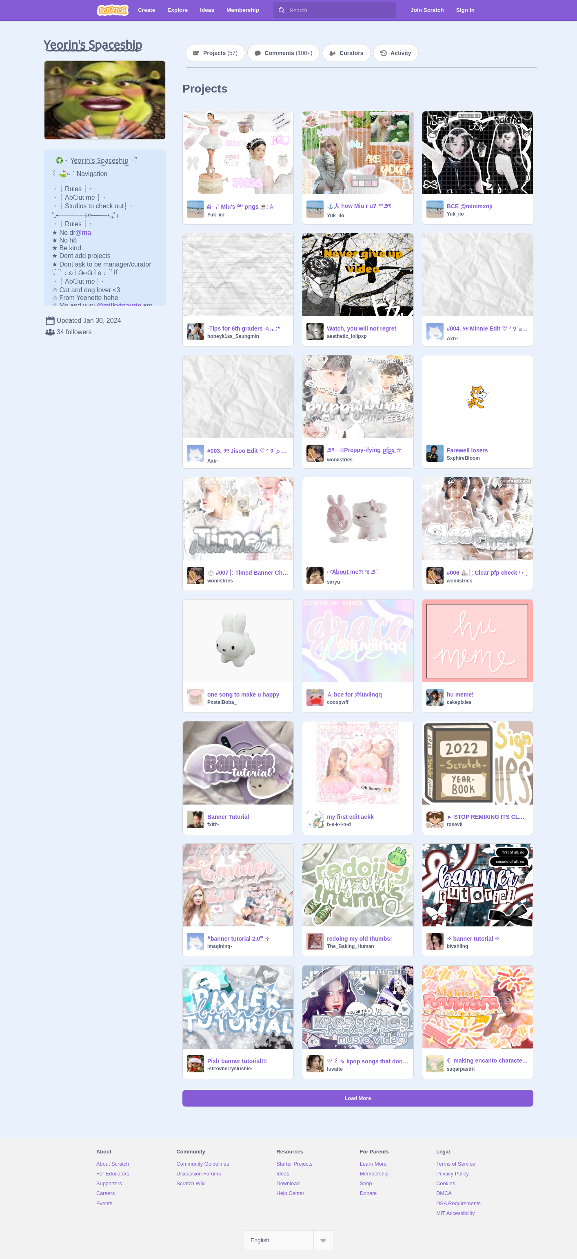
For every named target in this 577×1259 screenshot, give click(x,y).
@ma (83, 232)
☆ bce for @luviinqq (354, 694)
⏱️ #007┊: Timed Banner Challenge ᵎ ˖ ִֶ (247, 572)
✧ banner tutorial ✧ (473, 938)
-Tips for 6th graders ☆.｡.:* (243, 328)
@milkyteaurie (119, 305)
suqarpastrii (461, 1069)
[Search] (281, 10)
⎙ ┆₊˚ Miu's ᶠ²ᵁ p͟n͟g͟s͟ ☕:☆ (240, 206)
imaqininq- (219, 946)
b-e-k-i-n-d (339, 824)
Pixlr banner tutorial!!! (237, 1061)
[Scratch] (112, 10)
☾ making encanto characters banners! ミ (487, 1060)
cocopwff (337, 702)
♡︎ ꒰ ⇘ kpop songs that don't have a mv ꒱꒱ (367, 1061)
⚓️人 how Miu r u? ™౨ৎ (359, 206)
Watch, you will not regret (361, 328)
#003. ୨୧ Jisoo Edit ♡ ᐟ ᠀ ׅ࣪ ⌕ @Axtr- (247, 451)
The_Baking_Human (350, 946)
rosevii (455, 824)
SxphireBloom (463, 458)
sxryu (333, 582)
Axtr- (452, 339)
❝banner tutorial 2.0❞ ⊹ (238, 938)
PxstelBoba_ (222, 702)
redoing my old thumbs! (359, 938)
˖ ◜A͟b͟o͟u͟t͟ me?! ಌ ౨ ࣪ (352, 572)
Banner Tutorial (228, 817)
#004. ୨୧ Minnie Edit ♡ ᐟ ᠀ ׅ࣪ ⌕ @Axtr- (487, 328)
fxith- (213, 824)
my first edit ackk (350, 817)
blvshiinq (457, 946)
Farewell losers (467, 450)
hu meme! (460, 694)
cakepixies (459, 702)
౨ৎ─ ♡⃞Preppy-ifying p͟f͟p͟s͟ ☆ (364, 450)
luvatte (335, 1069)
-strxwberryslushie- (230, 1069)
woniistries (340, 460)
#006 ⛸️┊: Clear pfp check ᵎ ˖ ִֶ (486, 572)
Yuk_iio (215, 215)
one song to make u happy (243, 694)
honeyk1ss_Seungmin (233, 336)
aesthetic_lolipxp (346, 336)
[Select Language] (288, 1240)
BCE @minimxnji (470, 206)
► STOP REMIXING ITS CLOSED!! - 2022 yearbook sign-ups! (487, 817)
